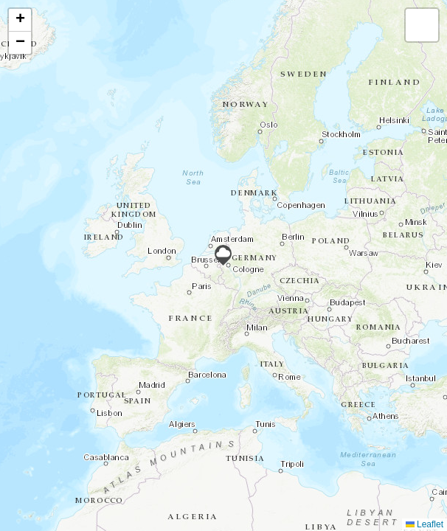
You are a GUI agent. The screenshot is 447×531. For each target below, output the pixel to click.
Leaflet (424, 524)
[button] (223, 255)
